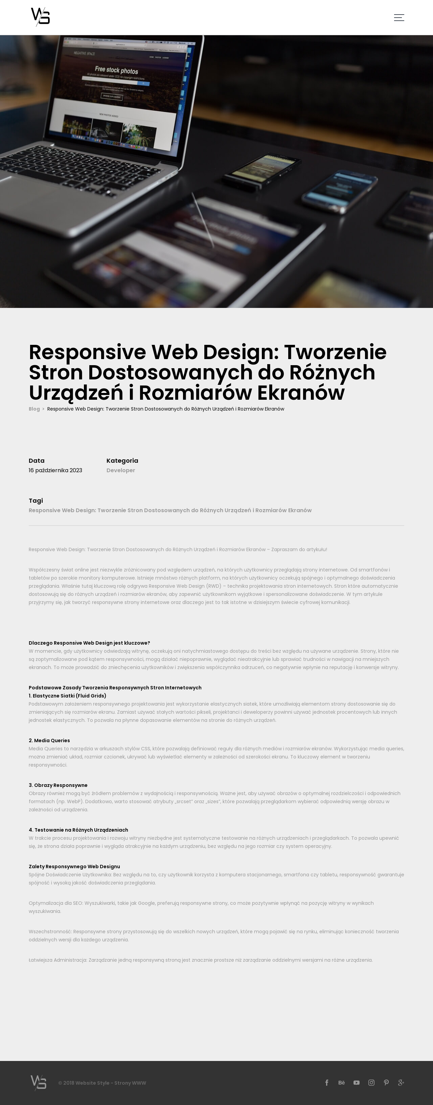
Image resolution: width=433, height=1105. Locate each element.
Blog (34, 408)
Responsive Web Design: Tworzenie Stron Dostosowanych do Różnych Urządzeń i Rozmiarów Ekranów (170, 510)
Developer (121, 470)
